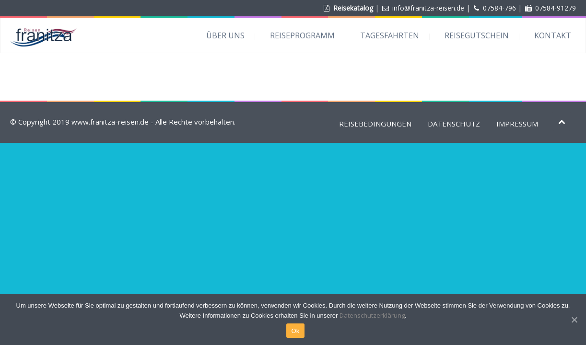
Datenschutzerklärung (372, 315)
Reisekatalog (353, 7)
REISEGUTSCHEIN (477, 35)
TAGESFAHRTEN (389, 35)
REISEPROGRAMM (302, 35)
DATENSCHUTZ (454, 123)
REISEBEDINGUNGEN (375, 123)
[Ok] (574, 319)
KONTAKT (552, 35)
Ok (295, 330)
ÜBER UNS (225, 35)
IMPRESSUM (517, 123)
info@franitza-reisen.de (428, 7)
